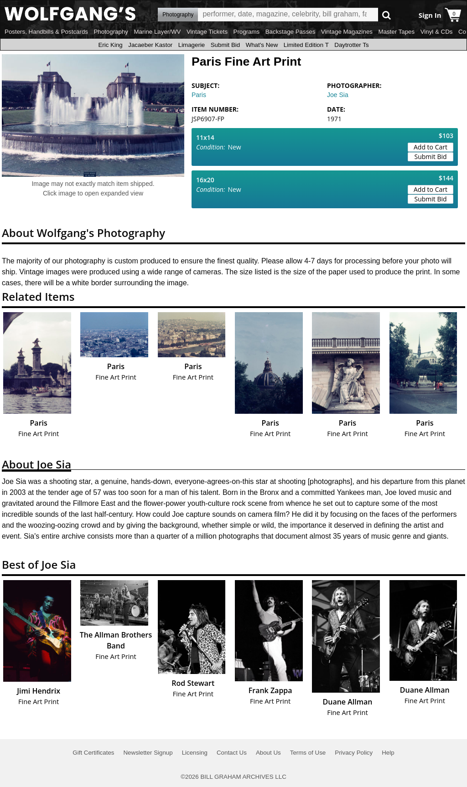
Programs (247, 31)
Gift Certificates (93, 752)
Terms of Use (308, 752)
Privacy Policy (354, 752)
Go (386, 15)
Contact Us (232, 752)
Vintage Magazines (347, 31)
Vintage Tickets (207, 31)
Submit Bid (225, 44)
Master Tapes (396, 31)
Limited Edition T (306, 44)
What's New (262, 44)
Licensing (195, 752)
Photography (110, 31)
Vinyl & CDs (436, 31)
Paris (199, 94)
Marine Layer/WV (157, 31)
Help (388, 752)
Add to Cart (430, 147)
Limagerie (191, 44)
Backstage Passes (290, 31)
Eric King (110, 44)
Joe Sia (337, 94)
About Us (268, 752)
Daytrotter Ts (351, 44)
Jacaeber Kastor (150, 44)
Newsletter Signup (147, 752)
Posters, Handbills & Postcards (46, 31)
